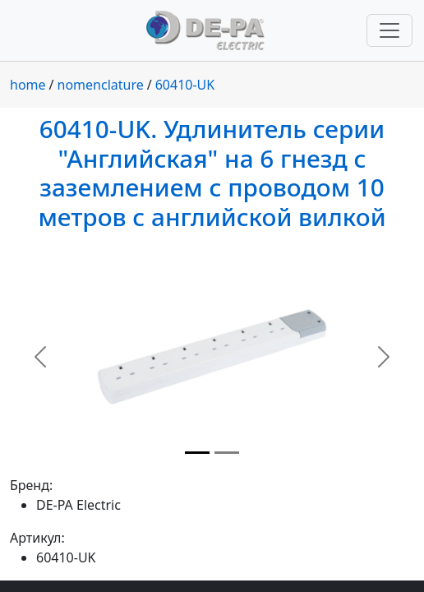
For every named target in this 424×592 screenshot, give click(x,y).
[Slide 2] (226, 452)
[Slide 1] (197, 452)
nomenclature (101, 85)
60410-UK (185, 85)
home (28, 85)
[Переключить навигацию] (389, 30)
